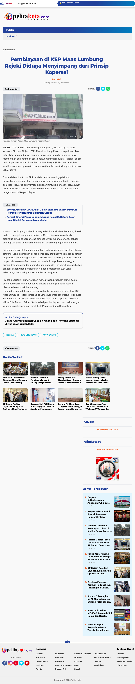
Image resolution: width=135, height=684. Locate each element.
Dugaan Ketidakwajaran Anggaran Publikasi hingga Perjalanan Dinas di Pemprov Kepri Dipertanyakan (98, 500)
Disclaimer (122, 665)
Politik (39, 669)
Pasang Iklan (123, 657)
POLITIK (88, 422)
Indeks (10, 30)
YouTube (29, 664)
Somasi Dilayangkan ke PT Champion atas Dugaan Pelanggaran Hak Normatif (99, 599)
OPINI (77, 665)
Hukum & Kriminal (102, 657)
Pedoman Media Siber (126, 661)
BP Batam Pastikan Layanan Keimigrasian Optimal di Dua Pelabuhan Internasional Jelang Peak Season (99, 571)
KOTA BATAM (49, 335)
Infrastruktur (42, 661)
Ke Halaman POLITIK (107, 429)
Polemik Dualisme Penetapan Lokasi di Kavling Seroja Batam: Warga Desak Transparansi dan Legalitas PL (99, 528)
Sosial (77, 669)
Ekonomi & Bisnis (82, 653)
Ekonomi (59, 653)
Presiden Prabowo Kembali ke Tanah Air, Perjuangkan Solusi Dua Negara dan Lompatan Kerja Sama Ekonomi (99, 585)
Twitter (23, 664)
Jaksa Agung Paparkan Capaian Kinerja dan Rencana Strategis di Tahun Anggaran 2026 (42, 322)
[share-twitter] (103, 89)
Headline (9, 335)
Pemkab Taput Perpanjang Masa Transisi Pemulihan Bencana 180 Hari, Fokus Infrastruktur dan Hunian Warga (98, 627)
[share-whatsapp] (108, 89)
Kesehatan (60, 661)
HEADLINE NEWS (28, 335)
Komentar (11, 89)
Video (12, 36)
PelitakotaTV (92, 442)
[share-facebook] (98, 89)
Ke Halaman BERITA (107, 449)
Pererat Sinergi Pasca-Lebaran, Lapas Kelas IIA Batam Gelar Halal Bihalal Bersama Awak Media (99, 542)
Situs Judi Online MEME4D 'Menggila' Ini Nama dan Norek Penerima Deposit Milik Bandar (100, 613)
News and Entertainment (64, 665)
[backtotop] (67, 643)
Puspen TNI (60, 669)
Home (9, 3)
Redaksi (120, 653)
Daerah (39, 653)
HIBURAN (40, 657)
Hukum (78, 657)
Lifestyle (97, 661)
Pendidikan (99, 665)
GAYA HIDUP (100, 653)
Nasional (40, 665)
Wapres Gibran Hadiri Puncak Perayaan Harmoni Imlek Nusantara (99, 514)
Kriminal (78, 661)
